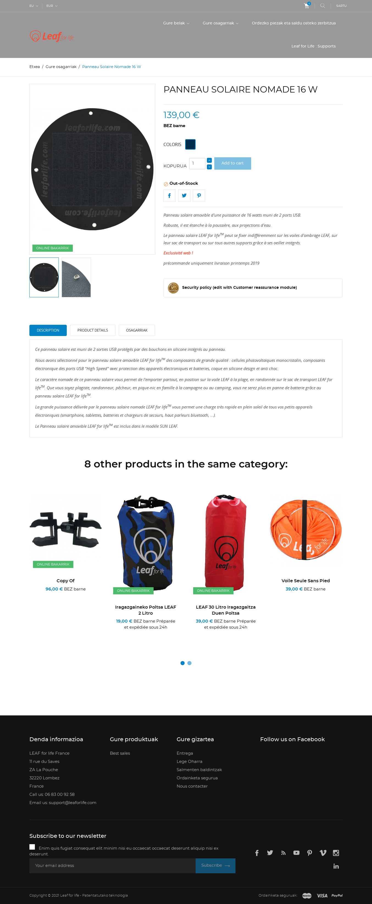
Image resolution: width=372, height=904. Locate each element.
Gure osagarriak (219, 23)
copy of (65, 581)
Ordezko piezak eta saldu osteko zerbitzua (294, 23)
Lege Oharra (189, 761)
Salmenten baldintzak (199, 770)
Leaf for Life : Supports (314, 46)
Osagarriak (137, 330)
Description (48, 330)
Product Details (92, 330)
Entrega (185, 753)
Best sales (120, 753)
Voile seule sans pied (306, 581)
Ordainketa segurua (197, 778)
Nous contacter (192, 786)
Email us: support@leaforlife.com (62, 803)
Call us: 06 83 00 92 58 (52, 794)
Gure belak (174, 23)
